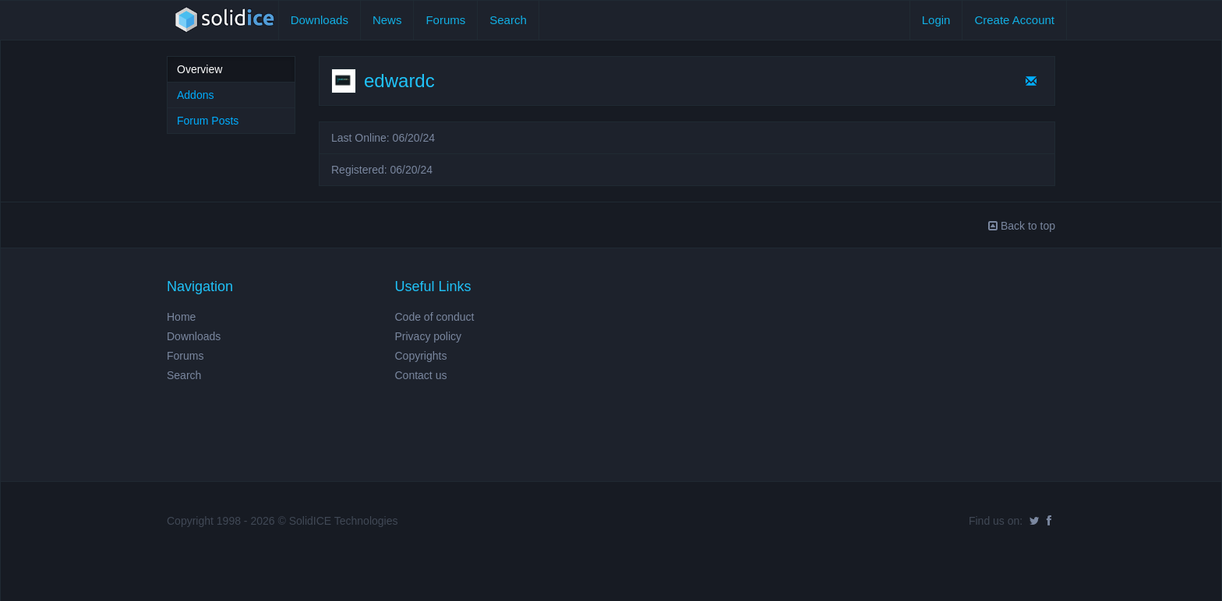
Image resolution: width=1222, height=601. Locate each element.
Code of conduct (435, 317)
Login (936, 19)
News (387, 19)
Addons (195, 95)
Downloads (319, 19)
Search (508, 19)
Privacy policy (428, 336)
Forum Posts (207, 120)
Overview (199, 69)
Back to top (1021, 226)
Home (181, 317)
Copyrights (421, 356)
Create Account (1014, 19)
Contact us (421, 375)
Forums (445, 19)
